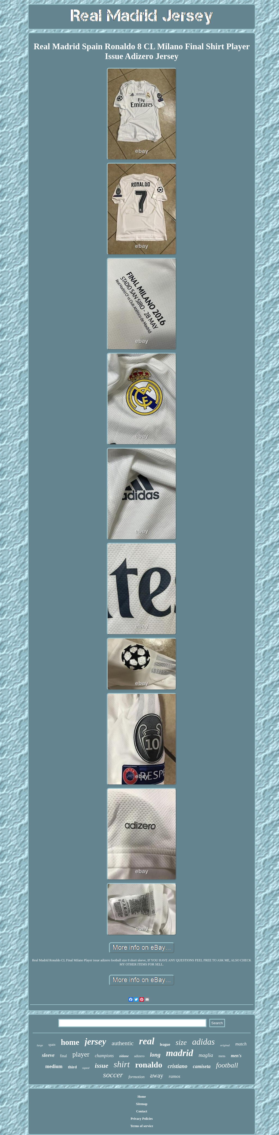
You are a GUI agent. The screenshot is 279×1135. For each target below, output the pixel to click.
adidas (203, 1042)
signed (85, 1067)
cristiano (177, 1066)
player (80, 1054)
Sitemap (141, 1104)
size (181, 1042)
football (227, 1065)
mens (222, 1056)
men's (236, 1055)
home (70, 1042)
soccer (113, 1074)
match (241, 1044)
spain (51, 1045)
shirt (122, 1064)
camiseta (202, 1066)
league (165, 1044)
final (63, 1056)
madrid (179, 1053)
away (156, 1075)
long (155, 1054)
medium (53, 1066)
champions (104, 1055)
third (72, 1067)
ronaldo (148, 1064)
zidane (124, 1056)
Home (142, 1097)
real (146, 1041)
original (225, 1045)
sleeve (48, 1055)
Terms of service (141, 1126)
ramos (174, 1076)
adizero (139, 1056)
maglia (206, 1055)
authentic (123, 1043)
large (40, 1045)
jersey (95, 1042)
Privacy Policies (142, 1119)
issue (101, 1065)
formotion (136, 1077)
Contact (141, 1111)
